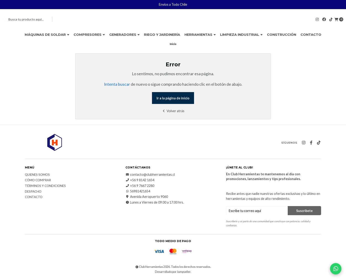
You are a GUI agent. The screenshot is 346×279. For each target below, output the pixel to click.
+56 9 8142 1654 (139, 180)
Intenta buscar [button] (117, 84)
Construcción (281, 35)
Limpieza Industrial (241, 35)
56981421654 (137, 191)
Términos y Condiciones (45, 186)
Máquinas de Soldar (47, 35)
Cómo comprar (38, 180)
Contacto (311, 35)
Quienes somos (37, 174)
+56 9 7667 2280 (139, 185)
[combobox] (25, 19)
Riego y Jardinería (162, 35)
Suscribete (304, 211)
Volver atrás (173, 111)
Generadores (124, 35)
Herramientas (200, 35)
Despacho (33, 191)
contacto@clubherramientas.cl (150, 174)
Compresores (89, 35)
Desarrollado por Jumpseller (172, 272)
